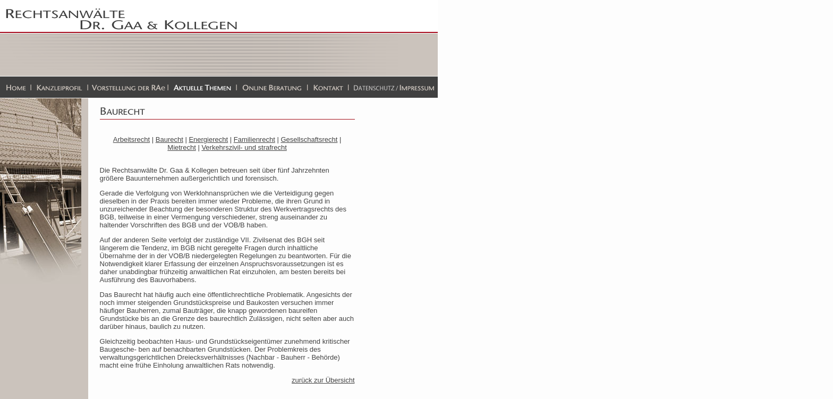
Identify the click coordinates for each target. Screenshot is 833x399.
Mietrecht (181, 147)
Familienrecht (254, 139)
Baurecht (169, 139)
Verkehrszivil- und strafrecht (243, 147)
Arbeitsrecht (131, 139)
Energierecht (208, 139)
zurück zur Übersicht (323, 380)
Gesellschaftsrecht (308, 139)
